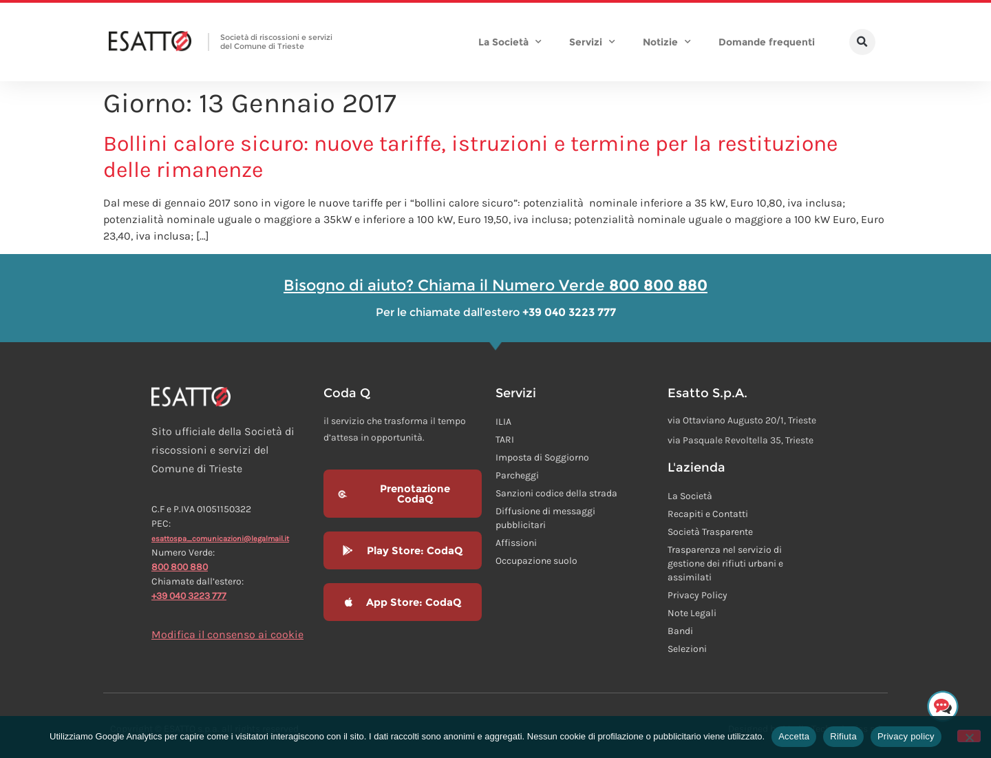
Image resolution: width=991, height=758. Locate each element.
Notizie (667, 42)
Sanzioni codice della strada (556, 493)
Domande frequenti (766, 42)
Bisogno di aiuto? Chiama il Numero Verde (495, 285)
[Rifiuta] (969, 736)
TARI (505, 439)
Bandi (680, 631)
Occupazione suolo (536, 561)
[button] (862, 42)
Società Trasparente (710, 532)
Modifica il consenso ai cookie (227, 634)
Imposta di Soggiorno (542, 457)
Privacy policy (906, 736)
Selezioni (687, 649)
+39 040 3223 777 (188, 596)
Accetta (793, 736)
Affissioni (516, 543)
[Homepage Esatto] (150, 42)
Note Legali (692, 613)
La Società (510, 42)
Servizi (592, 42)
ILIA (503, 422)
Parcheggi (517, 475)
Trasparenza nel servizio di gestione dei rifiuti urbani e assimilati (725, 563)
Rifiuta (843, 736)
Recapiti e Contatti (708, 514)
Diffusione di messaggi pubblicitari (545, 518)
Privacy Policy (697, 595)
